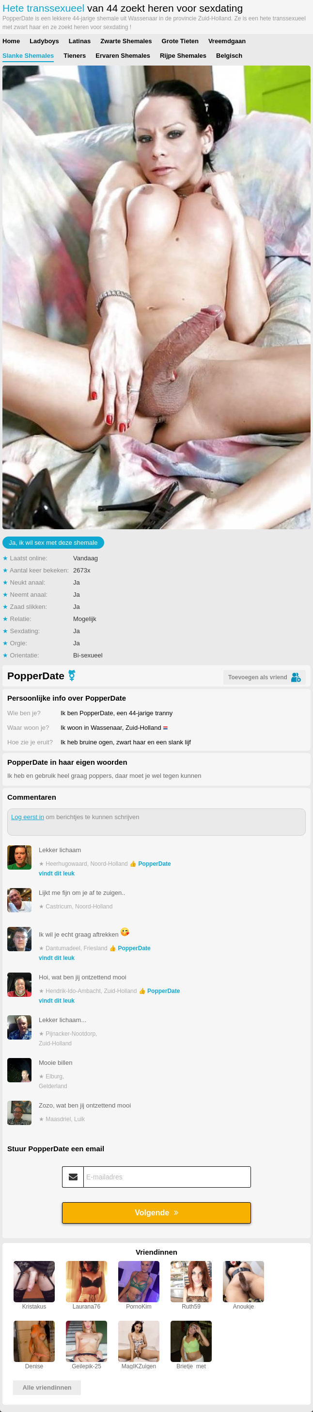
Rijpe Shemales (183, 55)
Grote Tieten (180, 41)
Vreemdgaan (227, 41)
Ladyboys (44, 41)
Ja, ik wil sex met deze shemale (53, 542)
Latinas (80, 41)
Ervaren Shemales (122, 55)
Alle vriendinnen (46, 1387)
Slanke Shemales (28, 55)
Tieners (74, 55)
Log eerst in (27, 817)
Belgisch (229, 55)
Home (11, 41)
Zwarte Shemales (126, 41)
